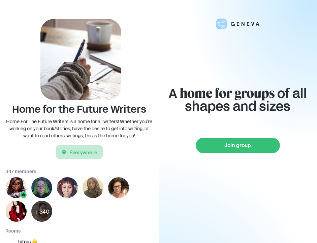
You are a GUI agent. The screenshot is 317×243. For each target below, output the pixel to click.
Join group (237, 145)
